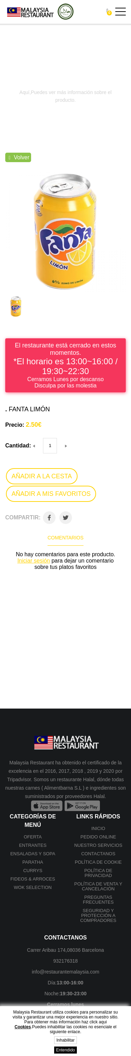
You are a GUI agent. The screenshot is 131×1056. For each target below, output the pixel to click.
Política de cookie (98, 862)
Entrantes (32, 845)
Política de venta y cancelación (98, 886)
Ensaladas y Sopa (32, 853)
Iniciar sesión (33, 561)
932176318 (65, 961)
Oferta (33, 836)
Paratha (32, 862)
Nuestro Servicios (98, 845)
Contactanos (98, 853)
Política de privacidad (98, 873)
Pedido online (98, 836)
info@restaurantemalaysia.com (65, 972)
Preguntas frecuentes (98, 900)
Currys (32, 870)
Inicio (98, 828)
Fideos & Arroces (32, 879)
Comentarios (65, 537)
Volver (19, 157)
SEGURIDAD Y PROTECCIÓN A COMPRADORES (98, 915)
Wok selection (33, 887)
